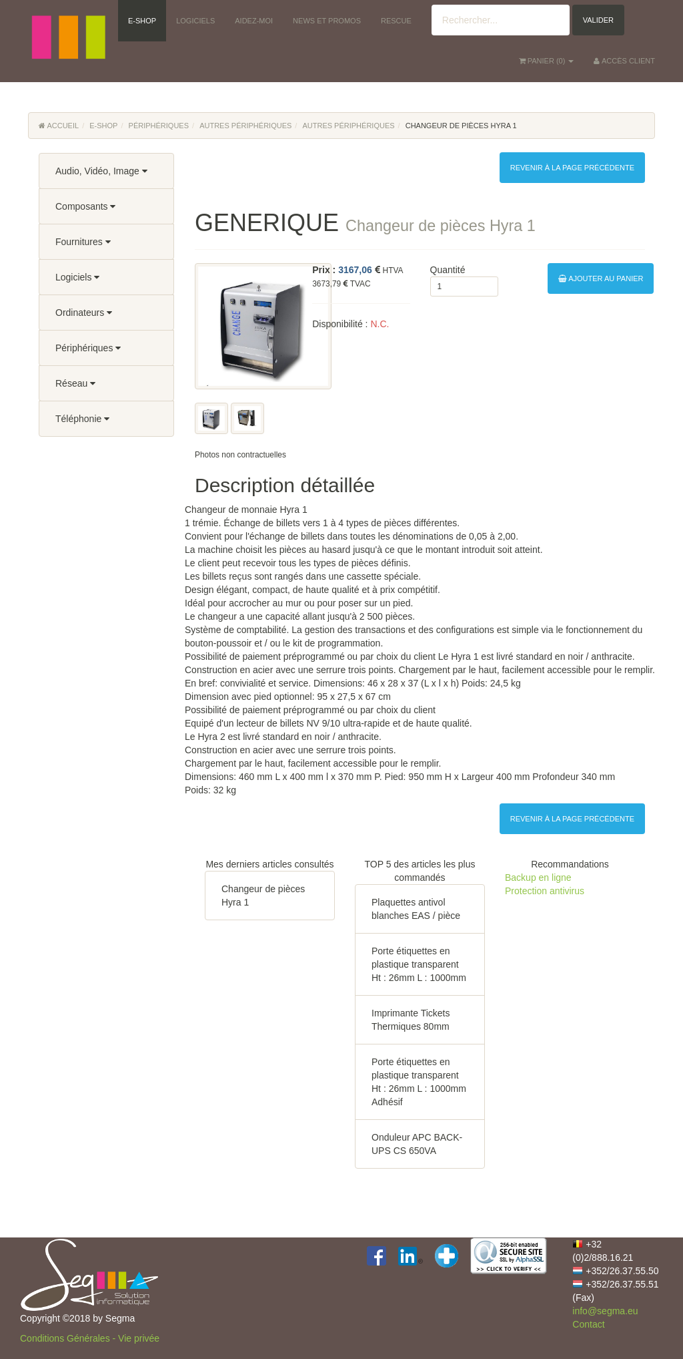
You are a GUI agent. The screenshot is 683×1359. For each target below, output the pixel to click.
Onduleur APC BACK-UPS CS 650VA (417, 1144)
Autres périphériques (245, 126)
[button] (68, 20)
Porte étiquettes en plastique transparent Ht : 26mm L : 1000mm (419, 964)
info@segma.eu (605, 1311)
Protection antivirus (544, 891)
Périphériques (159, 126)
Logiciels (77, 277)
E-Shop (103, 126)
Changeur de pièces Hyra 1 (263, 896)
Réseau (75, 383)
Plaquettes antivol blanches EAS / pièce (416, 909)
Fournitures (83, 241)
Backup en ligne (538, 877)
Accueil (59, 126)
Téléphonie (82, 418)
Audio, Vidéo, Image (101, 171)
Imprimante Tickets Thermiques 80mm (411, 1020)
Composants (85, 206)
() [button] (546, 61)
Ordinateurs (83, 312)
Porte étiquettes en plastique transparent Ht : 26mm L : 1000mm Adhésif (419, 1081)
